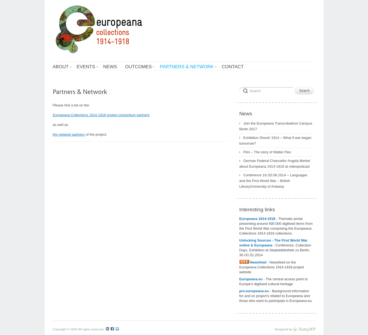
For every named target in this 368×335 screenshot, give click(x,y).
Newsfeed (253, 262)
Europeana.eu (251, 279)
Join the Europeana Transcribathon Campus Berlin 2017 (275, 126)
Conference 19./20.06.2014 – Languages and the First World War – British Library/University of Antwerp (273, 180)
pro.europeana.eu (254, 291)
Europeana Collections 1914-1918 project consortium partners (101, 115)
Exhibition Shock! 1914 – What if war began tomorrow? (275, 140)
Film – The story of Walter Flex (267, 152)
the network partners (69, 134)
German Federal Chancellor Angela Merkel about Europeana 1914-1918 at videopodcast (274, 163)
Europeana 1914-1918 (257, 219)
